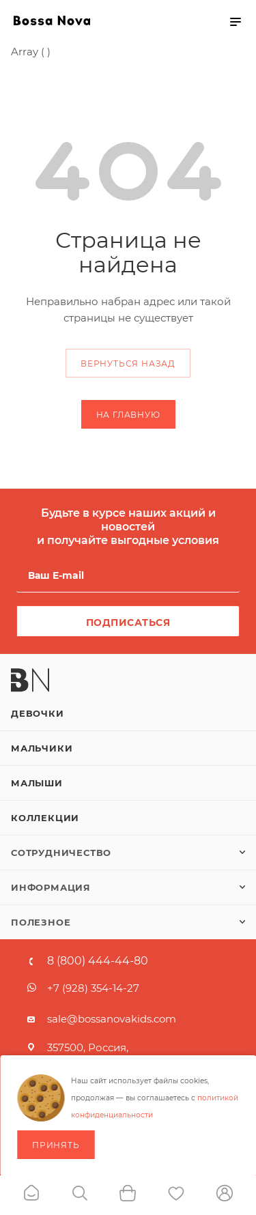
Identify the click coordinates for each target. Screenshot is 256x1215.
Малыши (37, 782)
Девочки (37, 713)
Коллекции (45, 817)
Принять (56, 1145)
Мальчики (41, 748)
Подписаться (128, 622)
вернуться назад (128, 363)
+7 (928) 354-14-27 (93, 988)
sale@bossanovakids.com (111, 1018)
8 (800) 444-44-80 (97, 961)
